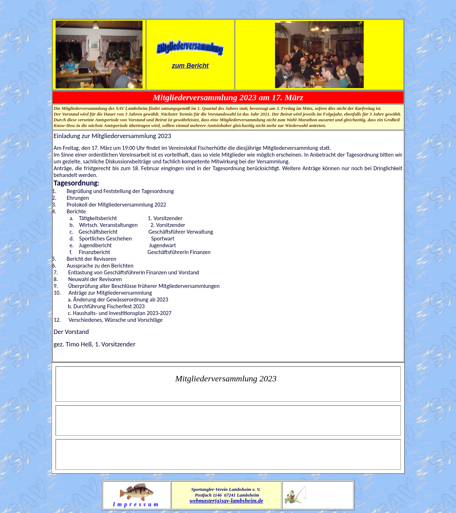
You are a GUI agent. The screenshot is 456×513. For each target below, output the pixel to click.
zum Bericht (190, 65)
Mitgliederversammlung (216, 378)
